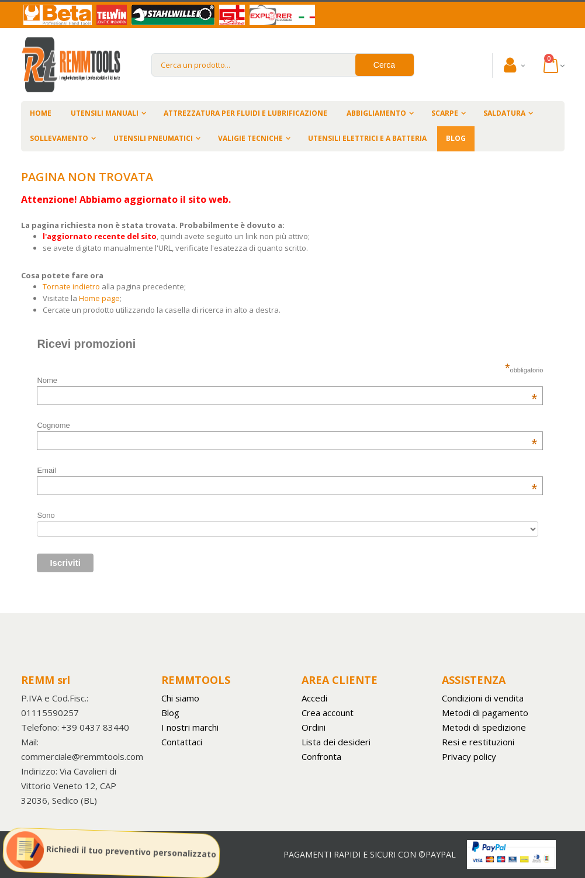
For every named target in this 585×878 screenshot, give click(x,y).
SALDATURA (504, 113)
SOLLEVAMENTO (59, 138)
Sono (45, 515)
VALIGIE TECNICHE (250, 138)
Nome (287, 380)
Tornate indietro (71, 286)
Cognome (287, 425)
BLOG (456, 138)
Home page (99, 298)
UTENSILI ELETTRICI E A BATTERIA (367, 138)
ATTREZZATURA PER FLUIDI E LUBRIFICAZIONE (245, 113)
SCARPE (444, 113)
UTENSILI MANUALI (105, 113)
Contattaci (181, 742)
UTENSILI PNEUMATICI (153, 138)
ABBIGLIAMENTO (376, 113)
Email (287, 470)
